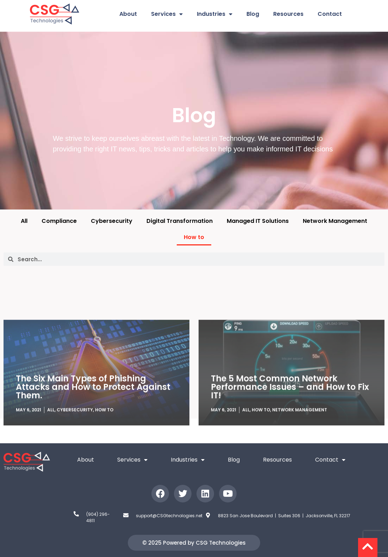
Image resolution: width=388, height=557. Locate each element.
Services (167, 14)
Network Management (335, 221)
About (128, 14)
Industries (214, 14)
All (24, 221)
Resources (288, 14)
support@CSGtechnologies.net (169, 516)
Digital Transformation (179, 221)
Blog (252, 14)
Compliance (59, 221)
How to (194, 237)
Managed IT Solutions (258, 221)
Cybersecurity (111, 221)
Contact (330, 14)
